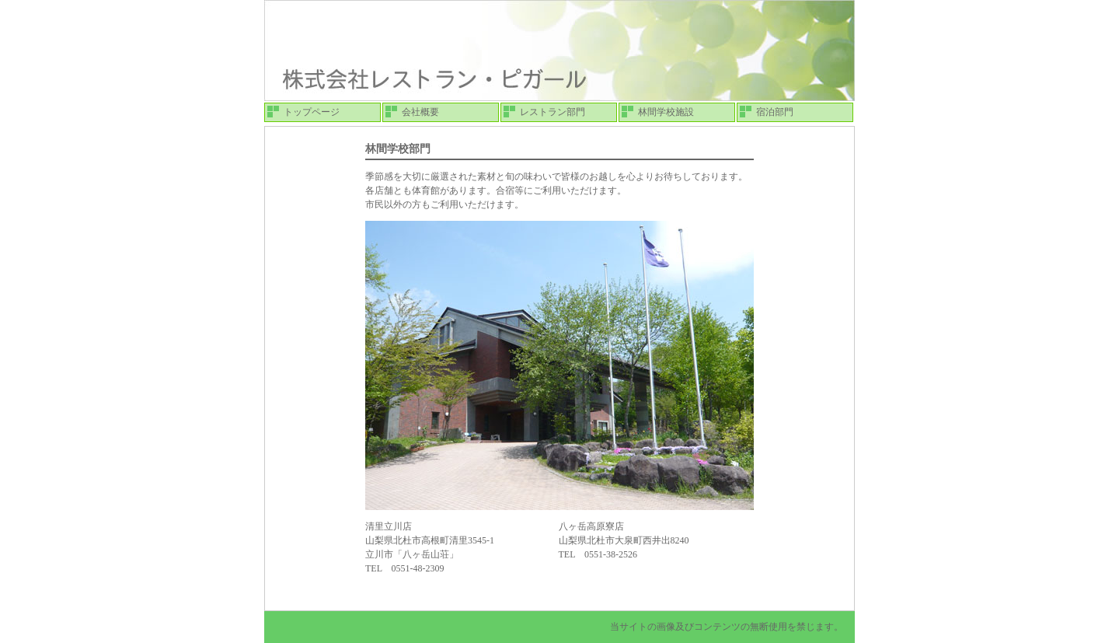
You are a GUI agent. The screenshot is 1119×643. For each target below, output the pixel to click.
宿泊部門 (774, 112)
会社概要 (420, 112)
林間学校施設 (666, 112)
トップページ (312, 112)
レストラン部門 (552, 112)
